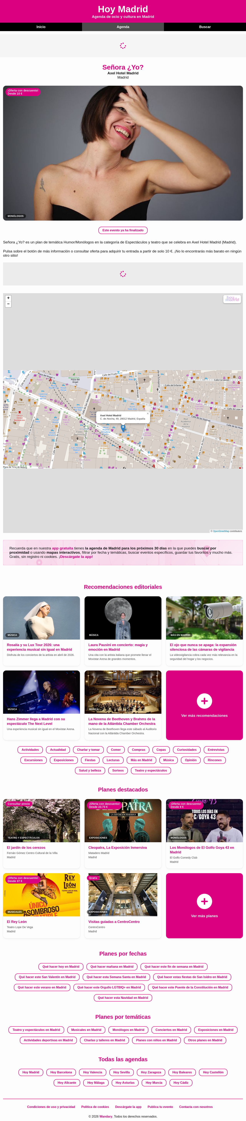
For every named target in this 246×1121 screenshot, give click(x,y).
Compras (138, 749)
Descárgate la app (128, 1106)
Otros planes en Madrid (205, 1039)
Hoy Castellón (213, 1072)
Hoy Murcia (154, 1082)
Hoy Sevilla (121, 1072)
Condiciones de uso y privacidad (51, 1106)
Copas (161, 749)
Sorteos (118, 770)
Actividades (30, 749)
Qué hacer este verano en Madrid (42, 987)
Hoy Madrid (30, 1072)
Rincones (215, 760)
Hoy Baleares (182, 1072)
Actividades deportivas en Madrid (48, 1039)
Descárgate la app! (76, 556)
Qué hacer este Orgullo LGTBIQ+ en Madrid (109, 987)
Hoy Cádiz (181, 1082)
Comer (116, 749)
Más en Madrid (141, 760)
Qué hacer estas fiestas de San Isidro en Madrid (192, 976)
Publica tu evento (160, 1106)
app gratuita (62, 548)
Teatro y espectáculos (151, 770)
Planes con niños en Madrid (156, 1039)
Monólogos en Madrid (128, 1029)
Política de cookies (95, 1106)
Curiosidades (187, 749)
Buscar (205, 27)
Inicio (41, 27)
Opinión (190, 760)
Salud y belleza (90, 770)
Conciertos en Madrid (171, 1029)
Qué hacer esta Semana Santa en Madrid (116, 976)
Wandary (105, 1116)
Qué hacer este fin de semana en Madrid (174, 966)
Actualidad (58, 749)
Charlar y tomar (88, 749)
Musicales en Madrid (86, 1029)
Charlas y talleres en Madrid (104, 1039)
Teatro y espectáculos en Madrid (36, 1029)
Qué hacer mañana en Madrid (112, 966)
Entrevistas (216, 749)
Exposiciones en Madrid (215, 1029)
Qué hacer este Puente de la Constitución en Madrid (190, 987)
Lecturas (113, 760)
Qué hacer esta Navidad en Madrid (123, 997)
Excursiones (33, 760)
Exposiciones (64, 760)
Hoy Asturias (125, 1082)
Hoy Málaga (95, 1082)
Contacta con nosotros (196, 1106)
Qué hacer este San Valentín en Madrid (47, 976)
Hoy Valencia (92, 1072)
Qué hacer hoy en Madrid (61, 966)
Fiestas (90, 760)
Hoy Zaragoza (151, 1072)
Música (168, 760)
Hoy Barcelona (61, 1072)
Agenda (123, 27)
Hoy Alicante (67, 1082)
